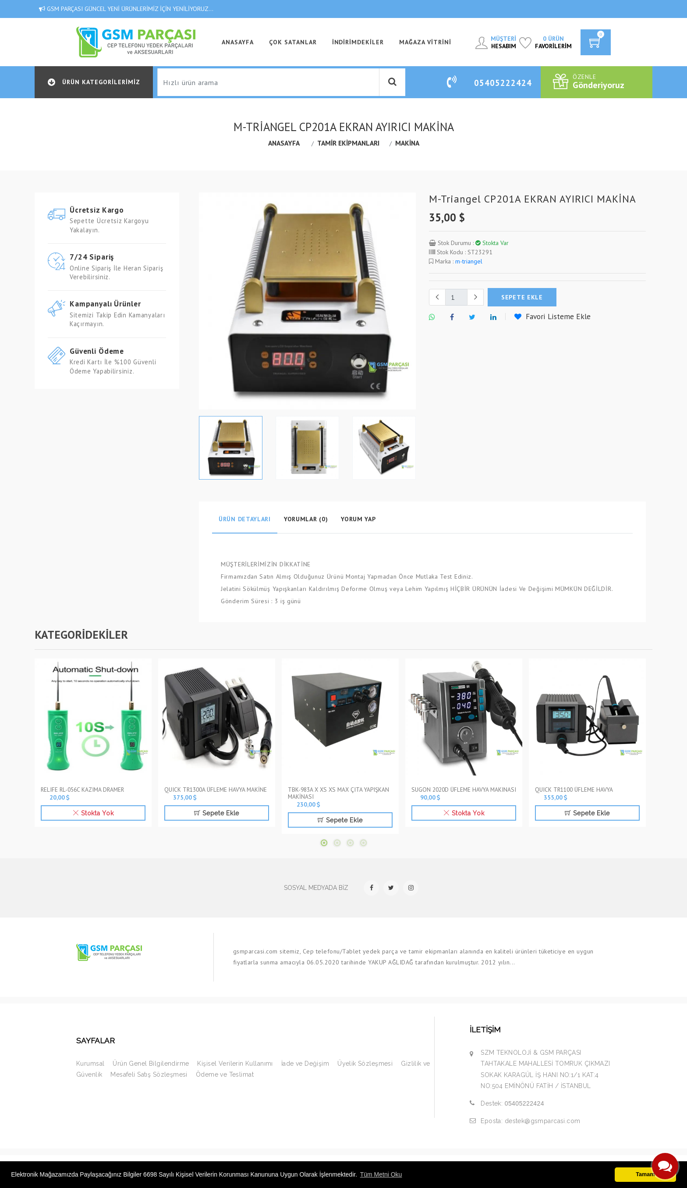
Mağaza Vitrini (425, 42)
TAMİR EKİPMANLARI (348, 143)
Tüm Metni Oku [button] (381, 1174)
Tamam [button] (645, 1174)
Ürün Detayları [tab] (245, 519)
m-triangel (468, 261)
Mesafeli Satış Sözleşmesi (149, 1074)
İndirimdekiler (358, 42)
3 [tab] (350, 843)
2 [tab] (337, 843)
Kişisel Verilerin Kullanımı (235, 1063)
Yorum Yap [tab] (358, 519)
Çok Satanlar (293, 42)
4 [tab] (363, 843)
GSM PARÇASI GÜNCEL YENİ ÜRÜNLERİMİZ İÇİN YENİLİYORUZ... (126, 9)
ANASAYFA (238, 42)
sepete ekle (522, 297)
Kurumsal (90, 1063)
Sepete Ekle (216, 813)
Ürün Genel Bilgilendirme (151, 1063)
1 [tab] (323, 843)
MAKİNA (407, 143)
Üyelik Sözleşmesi (365, 1063)
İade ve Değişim (305, 1063)
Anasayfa (284, 143)
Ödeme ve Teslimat (225, 1074)
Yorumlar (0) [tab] (306, 519)
